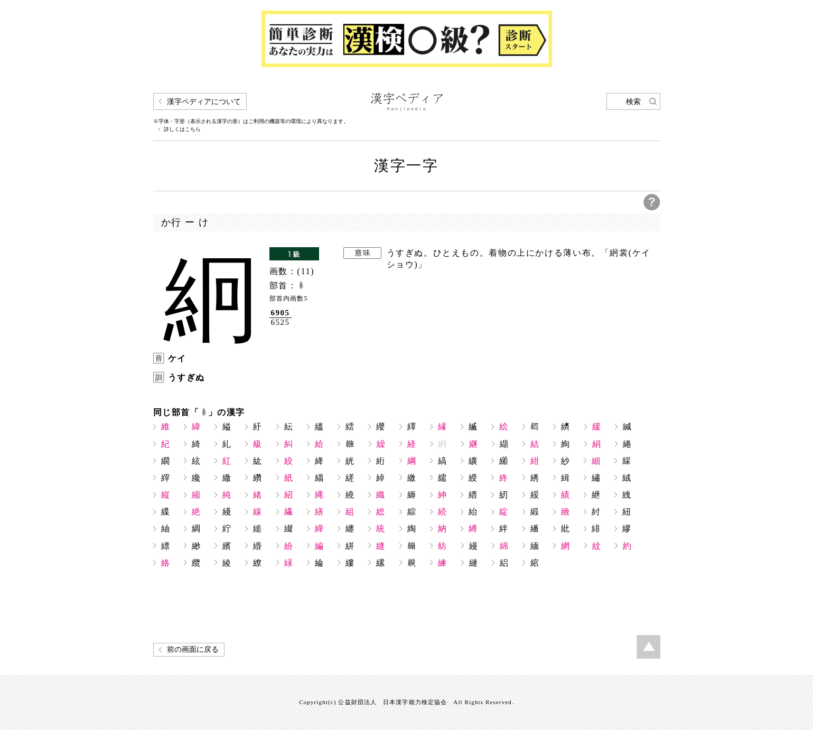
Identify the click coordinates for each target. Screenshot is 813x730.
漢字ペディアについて (204, 102)
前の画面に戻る (193, 649)
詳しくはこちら (182, 129)
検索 (633, 102)
